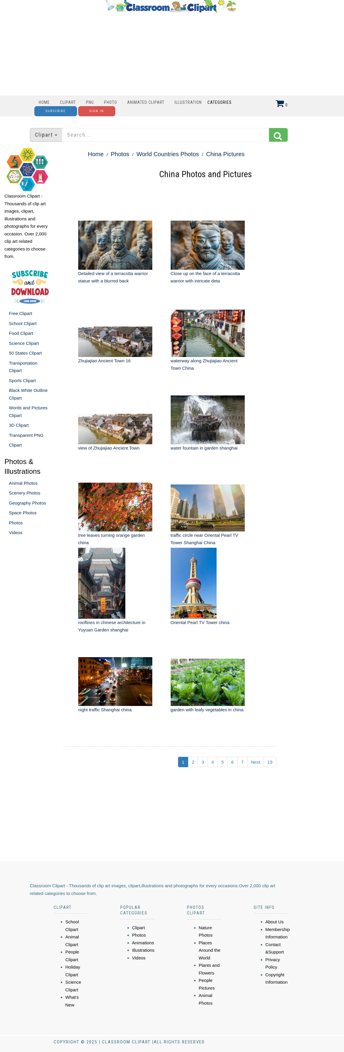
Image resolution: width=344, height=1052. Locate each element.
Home (44, 102)
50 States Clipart (25, 352)
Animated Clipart (145, 102)
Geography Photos (27, 502)
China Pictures (225, 154)
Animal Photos (23, 483)
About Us (274, 921)
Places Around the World (209, 950)
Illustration (188, 102)
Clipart (68, 102)
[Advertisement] (170, 54)
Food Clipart (21, 333)
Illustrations (143, 950)
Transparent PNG (26, 435)
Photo (110, 102)
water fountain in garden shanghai (204, 447)
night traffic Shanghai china (105, 709)
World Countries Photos (167, 154)
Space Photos (22, 512)
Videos (16, 532)
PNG (90, 102)
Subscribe (56, 111)
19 (270, 762)
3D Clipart (19, 425)
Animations (143, 942)
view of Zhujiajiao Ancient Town (109, 447)
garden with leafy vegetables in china (207, 709)
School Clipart (22, 323)
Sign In (96, 111)
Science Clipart (24, 343)
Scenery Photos (24, 492)
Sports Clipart (22, 380)
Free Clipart (20, 313)
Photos (16, 522)
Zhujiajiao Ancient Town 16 (104, 360)
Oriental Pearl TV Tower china (200, 622)
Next (255, 762)
